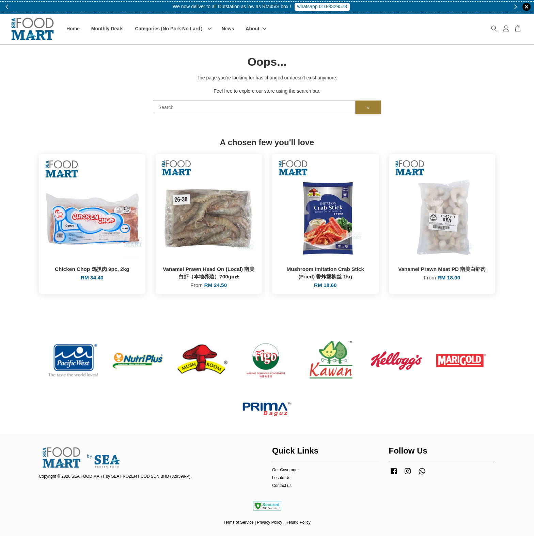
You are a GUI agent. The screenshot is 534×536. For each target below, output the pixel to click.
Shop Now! (324, 6)
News (228, 28)
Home (73, 28)
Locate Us (281, 477)
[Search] (254, 107)
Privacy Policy (269, 522)
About (256, 28)
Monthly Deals (107, 28)
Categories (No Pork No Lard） (173, 28)
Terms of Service (238, 522)
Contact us (282, 485)
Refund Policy (297, 522)
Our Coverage (285, 470)
